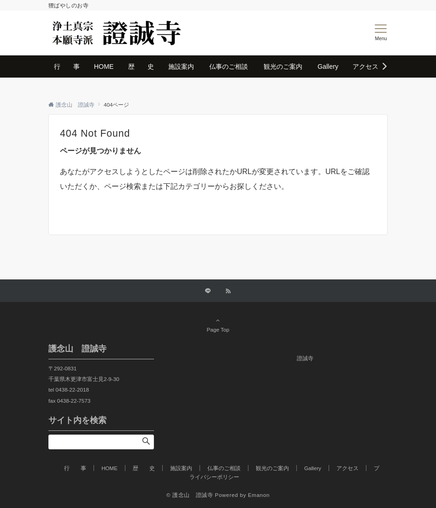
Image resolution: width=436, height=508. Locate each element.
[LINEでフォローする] (208, 291)
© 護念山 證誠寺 (189, 495)
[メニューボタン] (381, 32)
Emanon (259, 495)
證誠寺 (305, 358)
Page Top (218, 325)
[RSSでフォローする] (228, 291)
